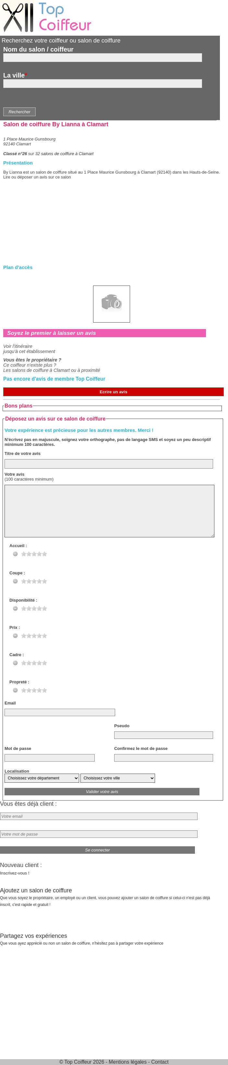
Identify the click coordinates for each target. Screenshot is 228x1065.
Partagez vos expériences (81, 939)
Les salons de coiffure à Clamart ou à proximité (51, 370)
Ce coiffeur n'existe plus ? (29, 365)
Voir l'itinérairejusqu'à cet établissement (29, 349)
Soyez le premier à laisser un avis (51, 333)
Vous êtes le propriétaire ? (32, 359)
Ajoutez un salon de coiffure (105, 897)
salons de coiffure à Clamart (67, 153)
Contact (160, 1062)
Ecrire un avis (113, 391)
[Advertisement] (111, 228)
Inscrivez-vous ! (14, 873)
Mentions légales (128, 1062)
